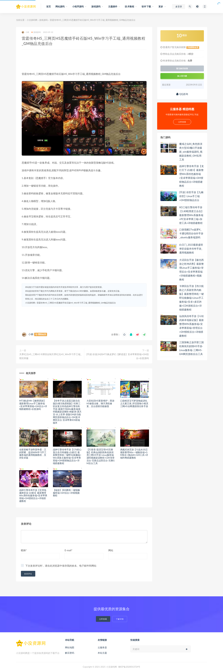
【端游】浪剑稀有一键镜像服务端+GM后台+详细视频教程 (66, 493)
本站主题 (102, 652)
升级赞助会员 (192, 47)
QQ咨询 (182, 93)
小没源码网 (32, 20)
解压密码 (69, 652)
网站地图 (69, 647)
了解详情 (120, 619)
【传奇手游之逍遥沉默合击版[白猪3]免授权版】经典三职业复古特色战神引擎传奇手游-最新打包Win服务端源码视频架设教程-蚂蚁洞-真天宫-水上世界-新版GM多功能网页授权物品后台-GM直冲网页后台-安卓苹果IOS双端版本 (67, 411)
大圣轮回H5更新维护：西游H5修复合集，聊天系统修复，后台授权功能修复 (100, 403)
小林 (25, 32)
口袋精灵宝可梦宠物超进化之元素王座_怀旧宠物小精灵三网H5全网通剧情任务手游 (134, 403)
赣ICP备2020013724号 (129, 666)
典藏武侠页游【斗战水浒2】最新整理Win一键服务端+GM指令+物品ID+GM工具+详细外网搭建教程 (134, 453)
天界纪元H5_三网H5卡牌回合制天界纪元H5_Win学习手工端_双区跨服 (50, 356)
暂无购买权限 (182, 68)
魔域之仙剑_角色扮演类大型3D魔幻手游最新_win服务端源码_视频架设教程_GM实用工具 (191, 151)
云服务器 (102, 647)
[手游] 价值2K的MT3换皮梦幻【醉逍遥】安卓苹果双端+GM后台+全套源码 (117, 356)
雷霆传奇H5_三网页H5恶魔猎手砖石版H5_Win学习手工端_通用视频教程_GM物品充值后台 (76, 303)
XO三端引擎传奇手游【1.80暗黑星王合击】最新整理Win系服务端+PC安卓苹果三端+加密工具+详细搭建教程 (191, 215)
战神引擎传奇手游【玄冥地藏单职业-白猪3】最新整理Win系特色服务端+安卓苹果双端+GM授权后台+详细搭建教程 (33, 495)
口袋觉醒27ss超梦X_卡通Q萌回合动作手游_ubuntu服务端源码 (191, 233)
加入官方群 (182, 76)
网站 (110, 550)
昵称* (24, 550)
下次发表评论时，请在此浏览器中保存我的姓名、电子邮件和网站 (60, 565)
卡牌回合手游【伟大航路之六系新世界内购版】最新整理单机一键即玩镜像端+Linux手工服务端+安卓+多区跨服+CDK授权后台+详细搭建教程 (191, 298)
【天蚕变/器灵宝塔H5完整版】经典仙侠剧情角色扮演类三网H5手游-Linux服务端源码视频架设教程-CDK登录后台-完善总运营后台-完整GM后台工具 (101, 456)
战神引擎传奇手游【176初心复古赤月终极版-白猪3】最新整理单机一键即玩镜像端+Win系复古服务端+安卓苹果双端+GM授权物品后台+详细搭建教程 (67, 456)
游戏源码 (43, 20)
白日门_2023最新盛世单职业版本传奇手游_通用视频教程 (191, 248)
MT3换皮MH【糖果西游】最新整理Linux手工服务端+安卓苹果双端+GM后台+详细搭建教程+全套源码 (33, 404)
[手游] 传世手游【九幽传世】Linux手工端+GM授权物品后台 (191, 196)
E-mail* (68, 550)
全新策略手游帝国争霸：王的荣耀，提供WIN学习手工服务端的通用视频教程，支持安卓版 (33, 453)
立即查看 (103, 619)
